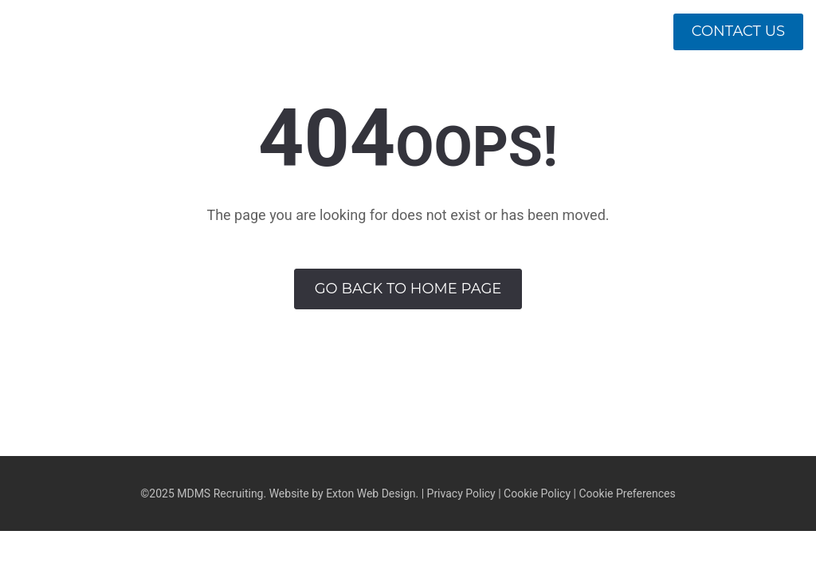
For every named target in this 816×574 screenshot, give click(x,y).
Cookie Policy (537, 493)
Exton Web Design (370, 493)
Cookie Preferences (627, 493)
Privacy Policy (461, 493)
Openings (750, 95)
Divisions (641, 95)
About (441, 95)
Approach (535, 95)
